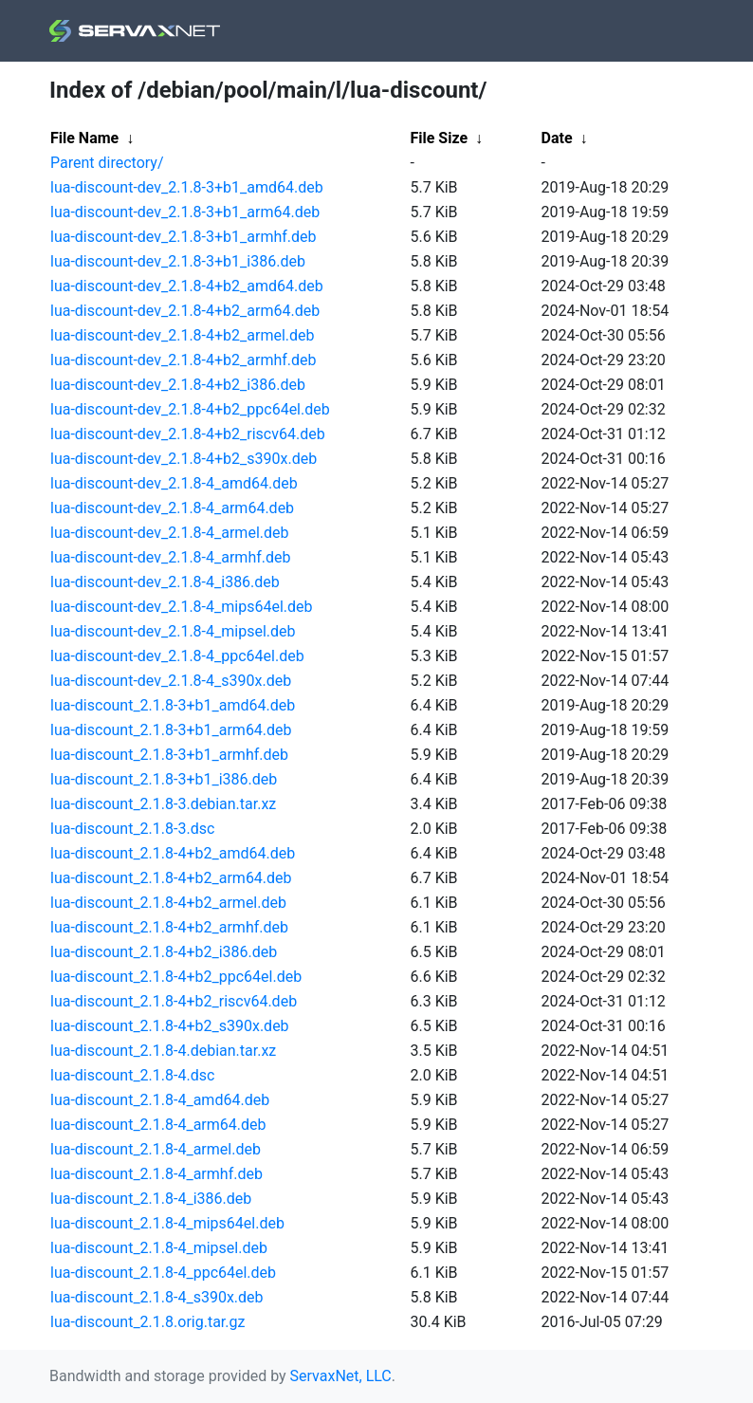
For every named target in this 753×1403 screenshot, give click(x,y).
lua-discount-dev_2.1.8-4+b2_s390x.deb (183, 459)
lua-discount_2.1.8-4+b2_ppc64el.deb (176, 977)
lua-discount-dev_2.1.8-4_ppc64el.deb (177, 656)
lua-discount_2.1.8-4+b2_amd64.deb (172, 853)
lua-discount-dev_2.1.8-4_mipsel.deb (173, 631)
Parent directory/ (107, 163)
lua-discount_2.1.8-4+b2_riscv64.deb (173, 1001)
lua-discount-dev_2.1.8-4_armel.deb (169, 533)
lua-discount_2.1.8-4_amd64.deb (159, 1100)
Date (557, 138)
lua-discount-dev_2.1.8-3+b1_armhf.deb (183, 237)
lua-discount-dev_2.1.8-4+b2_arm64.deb (185, 311)
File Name (84, 138)
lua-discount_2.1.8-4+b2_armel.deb (168, 903)
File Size (439, 138)
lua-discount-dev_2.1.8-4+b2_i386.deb (177, 385)
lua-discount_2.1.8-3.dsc (132, 829)
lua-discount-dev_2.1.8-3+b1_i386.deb (177, 261)
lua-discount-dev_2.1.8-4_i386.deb (165, 582)
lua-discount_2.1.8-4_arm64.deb (158, 1125)
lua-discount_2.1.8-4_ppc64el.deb (163, 1273)
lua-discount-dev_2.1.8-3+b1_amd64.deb (186, 187)
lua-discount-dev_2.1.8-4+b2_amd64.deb (186, 286)
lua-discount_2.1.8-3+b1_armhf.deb (169, 755)
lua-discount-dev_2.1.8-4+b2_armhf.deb (183, 360)
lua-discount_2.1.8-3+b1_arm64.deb (171, 730)
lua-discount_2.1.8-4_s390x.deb (157, 1297)
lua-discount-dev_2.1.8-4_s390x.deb (170, 681)
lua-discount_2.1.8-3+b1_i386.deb (163, 779)
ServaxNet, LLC (341, 1376)
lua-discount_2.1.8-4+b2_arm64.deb (171, 878)
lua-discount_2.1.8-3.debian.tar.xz (163, 804)
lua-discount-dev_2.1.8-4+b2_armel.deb (182, 335)
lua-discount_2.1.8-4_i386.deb (150, 1199)
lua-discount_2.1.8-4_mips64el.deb (167, 1223)
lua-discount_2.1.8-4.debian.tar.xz (163, 1051)
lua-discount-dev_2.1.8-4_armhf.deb (170, 557)
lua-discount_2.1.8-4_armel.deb (155, 1149)
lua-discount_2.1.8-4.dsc (132, 1075)
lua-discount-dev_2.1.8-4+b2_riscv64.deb (187, 434)
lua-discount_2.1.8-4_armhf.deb (156, 1174)
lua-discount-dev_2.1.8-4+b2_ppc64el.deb (190, 409)
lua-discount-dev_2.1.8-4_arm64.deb (172, 508)
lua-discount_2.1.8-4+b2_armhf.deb (169, 927)
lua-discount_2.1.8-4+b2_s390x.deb (169, 1026)
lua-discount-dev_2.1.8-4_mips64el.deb (181, 607)
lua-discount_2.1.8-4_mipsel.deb (158, 1248)
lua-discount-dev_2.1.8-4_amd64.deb (174, 483)
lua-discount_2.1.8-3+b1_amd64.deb (172, 705)
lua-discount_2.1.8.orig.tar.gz (147, 1322)
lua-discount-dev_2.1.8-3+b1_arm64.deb (185, 212)
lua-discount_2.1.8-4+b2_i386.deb (163, 952)
